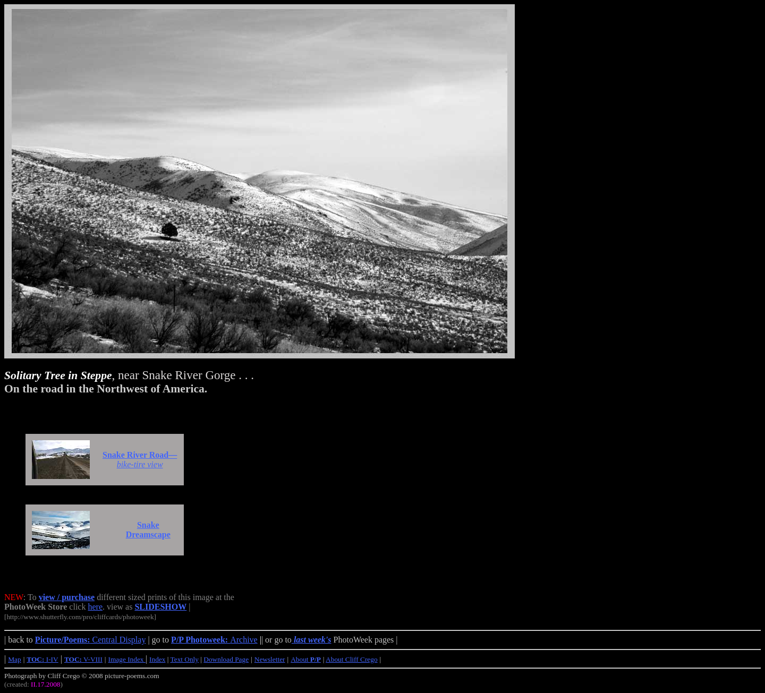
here (95, 606)
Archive (214, 639)
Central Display (90, 639)
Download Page (226, 659)
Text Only (185, 659)
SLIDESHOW (160, 606)
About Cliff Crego (352, 659)
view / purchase (67, 597)
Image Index (127, 659)
